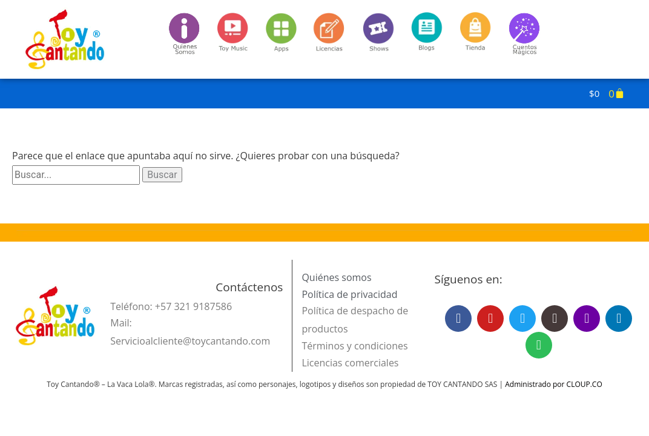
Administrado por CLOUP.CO (553, 384)
